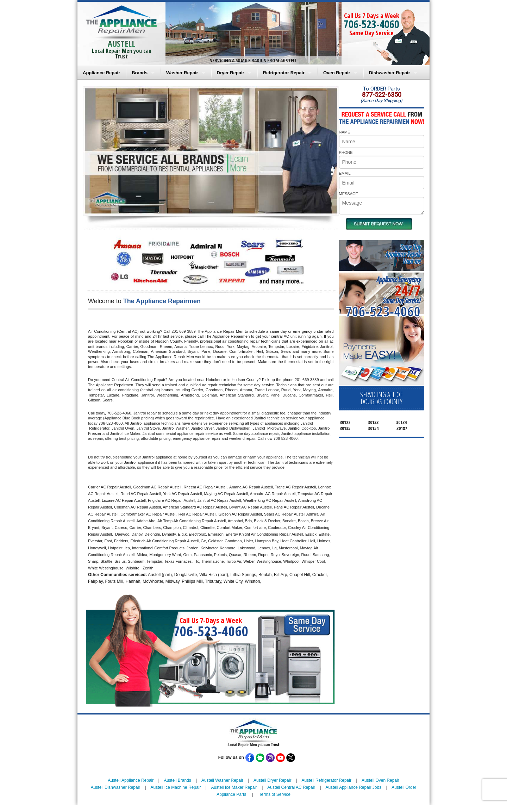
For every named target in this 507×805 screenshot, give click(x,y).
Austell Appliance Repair (131, 780)
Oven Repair (336, 72)
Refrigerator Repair (284, 72)
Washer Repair (182, 72)
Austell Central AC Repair (291, 787)
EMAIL (345, 173)
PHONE (346, 152)
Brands (140, 72)
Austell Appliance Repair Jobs (353, 787)
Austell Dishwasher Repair (115, 787)
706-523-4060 (371, 24)
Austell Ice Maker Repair (234, 787)
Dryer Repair (230, 72)
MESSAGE (348, 194)
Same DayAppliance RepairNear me (403, 254)
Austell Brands (177, 780)
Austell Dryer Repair (272, 780)
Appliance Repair (101, 72)
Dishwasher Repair (389, 72)
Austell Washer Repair (222, 780)
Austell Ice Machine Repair (176, 787)
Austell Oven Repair (380, 780)
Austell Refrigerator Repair (326, 780)
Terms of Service (274, 794)
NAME (344, 132)
